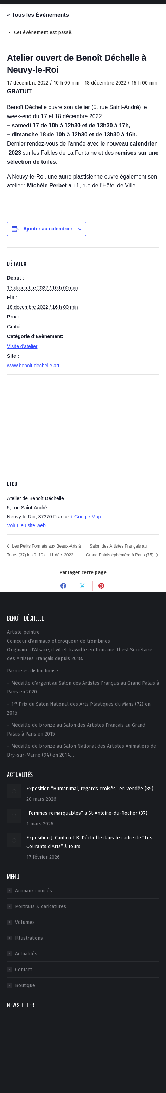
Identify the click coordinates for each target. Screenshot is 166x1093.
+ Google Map (85, 516)
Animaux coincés (33, 891)
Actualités (26, 954)
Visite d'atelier (22, 346)
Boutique (25, 985)
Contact (23, 970)
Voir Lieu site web (26, 525)
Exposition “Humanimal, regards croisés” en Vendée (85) (89, 789)
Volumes (25, 922)
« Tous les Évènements (38, 15)
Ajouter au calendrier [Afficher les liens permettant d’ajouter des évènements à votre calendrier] (47, 229)
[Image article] (14, 791)
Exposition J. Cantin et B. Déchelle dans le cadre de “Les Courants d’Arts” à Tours (89, 842)
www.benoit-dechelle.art (33, 365)
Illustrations (29, 938)
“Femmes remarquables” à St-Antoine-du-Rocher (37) (86, 813)
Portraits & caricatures (40, 907)
